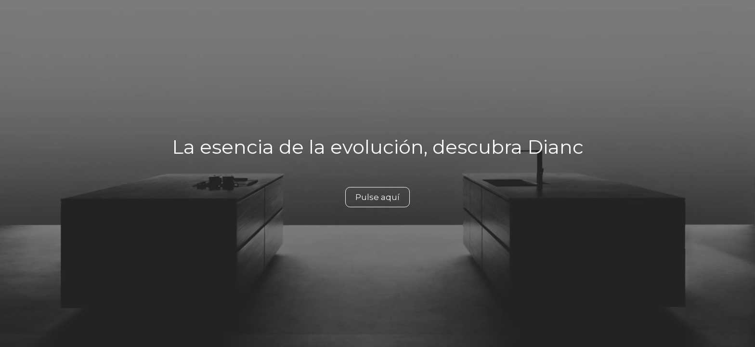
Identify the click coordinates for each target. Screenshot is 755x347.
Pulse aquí (377, 197)
